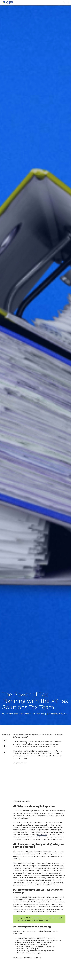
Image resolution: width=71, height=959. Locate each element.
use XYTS (16, 859)
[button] (68, 2)
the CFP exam (42, 834)
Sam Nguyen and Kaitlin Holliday (17, 714)
